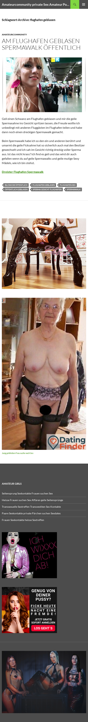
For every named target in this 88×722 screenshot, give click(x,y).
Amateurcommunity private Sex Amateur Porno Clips (36, 4)
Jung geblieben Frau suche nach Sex (17, 453)
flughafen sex (68, 185)
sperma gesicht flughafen (47, 189)
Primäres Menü (83, 4)
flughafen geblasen (44, 185)
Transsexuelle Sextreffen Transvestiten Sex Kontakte (31, 506)
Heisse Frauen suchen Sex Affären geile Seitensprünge (32, 500)
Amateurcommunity (14, 34)
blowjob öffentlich (16, 185)
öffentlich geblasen (16, 189)
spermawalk (74, 189)
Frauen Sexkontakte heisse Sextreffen (23, 519)
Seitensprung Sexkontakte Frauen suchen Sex (27, 493)
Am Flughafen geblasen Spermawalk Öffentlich (41, 44)
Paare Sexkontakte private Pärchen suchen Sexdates (31, 513)
